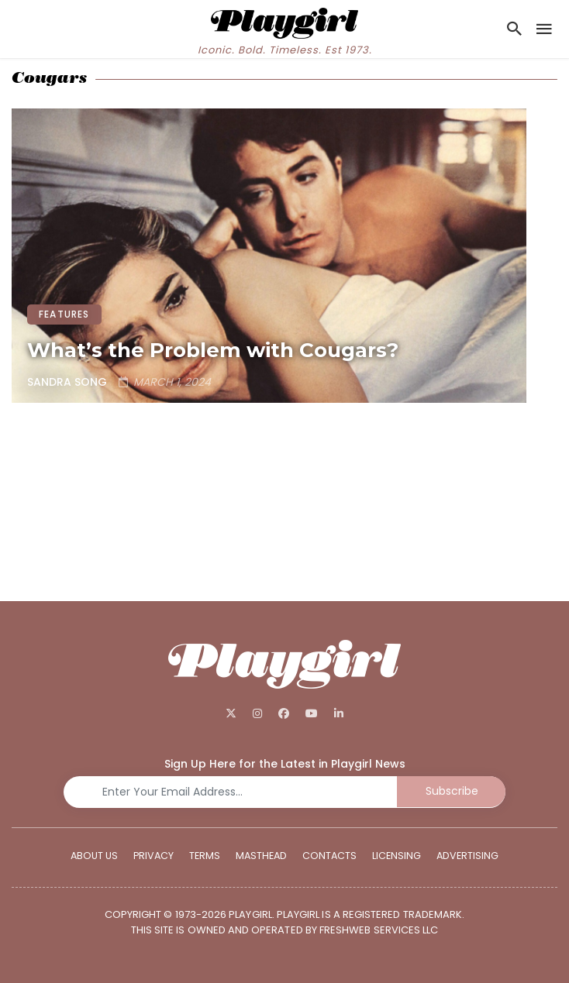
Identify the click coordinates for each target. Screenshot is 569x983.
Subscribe (452, 791)
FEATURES (64, 314)
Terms (204, 854)
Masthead (261, 854)
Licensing (396, 854)
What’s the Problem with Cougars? (212, 350)
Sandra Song (67, 381)
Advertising (467, 854)
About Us (94, 854)
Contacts (329, 854)
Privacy (153, 854)
